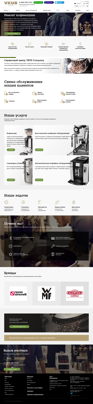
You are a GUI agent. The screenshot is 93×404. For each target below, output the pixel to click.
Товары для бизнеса (9, 394)
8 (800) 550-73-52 (25, 2)
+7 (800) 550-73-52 (11, 363)
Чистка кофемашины (9, 390)
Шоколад (7, 382)
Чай (5, 380)
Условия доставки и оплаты (55, 383)
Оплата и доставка (34, 388)
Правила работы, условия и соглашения (58, 385)
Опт (50, 376)
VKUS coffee (29, 380)
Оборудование (8, 384)
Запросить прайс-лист (19, 326)
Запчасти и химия (4, 57)
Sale (5, 392)
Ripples (28, 384)
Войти (86, 4)
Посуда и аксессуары (9, 386)
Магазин (8, 376)
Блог (50, 389)
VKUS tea (29, 378)
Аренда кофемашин (35, 394)
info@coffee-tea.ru (76, 391)
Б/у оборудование (12, 57)
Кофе (6, 378)
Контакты (53, 378)
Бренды (30, 376)
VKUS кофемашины (31, 382)
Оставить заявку (12, 33)
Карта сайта (52, 387)
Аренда (30, 391)
